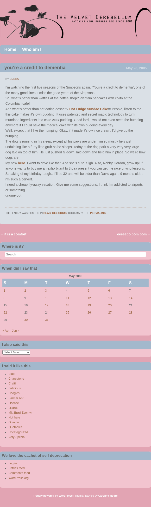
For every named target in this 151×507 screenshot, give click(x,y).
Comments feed (19, 473)
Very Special (16, 437)
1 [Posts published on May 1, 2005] (4, 290)
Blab (47, 213)
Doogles (13, 393)
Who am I (31, 49)
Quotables (15, 427)
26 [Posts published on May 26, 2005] (89, 312)
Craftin (12, 383)
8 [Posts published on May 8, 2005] (4, 298)
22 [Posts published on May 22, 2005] (5, 312)
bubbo (14, 78)
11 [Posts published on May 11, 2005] (67, 298)
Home (10, 49)
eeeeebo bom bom (134, 234)
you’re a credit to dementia (35, 67)
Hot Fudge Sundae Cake (88, 109)
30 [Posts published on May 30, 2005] (26, 320)
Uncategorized (18, 432)
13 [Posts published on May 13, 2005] (110, 298)
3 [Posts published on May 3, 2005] (46, 290)
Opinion (13, 422)
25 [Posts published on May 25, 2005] (67, 312)
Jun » (15, 330)
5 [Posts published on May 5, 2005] (88, 290)
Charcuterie (16, 378)
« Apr (5, 330)
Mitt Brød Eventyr (20, 412)
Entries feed (16, 468)
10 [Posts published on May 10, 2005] (47, 298)
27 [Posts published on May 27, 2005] (110, 312)
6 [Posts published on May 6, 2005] (109, 290)
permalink (98, 213)
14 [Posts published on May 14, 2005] (130, 298)
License (13, 403)
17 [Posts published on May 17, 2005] (47, 305)
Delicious (59, 213)
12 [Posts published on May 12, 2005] (89, 298)
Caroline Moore (108, 495)
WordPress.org (18, 478)
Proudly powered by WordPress (53, 495)
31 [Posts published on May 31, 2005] (47, 320)
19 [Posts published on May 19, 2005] (89, 305)
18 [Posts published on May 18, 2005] (67, 305)
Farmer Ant (15, 398)
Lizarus (13, 408)
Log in (12, 463)
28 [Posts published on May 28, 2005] (130, 312)
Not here (14, 417)
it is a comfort (13, 234)
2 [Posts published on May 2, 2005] (25, 290)
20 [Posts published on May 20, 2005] (110, 305)
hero (21, 163)
